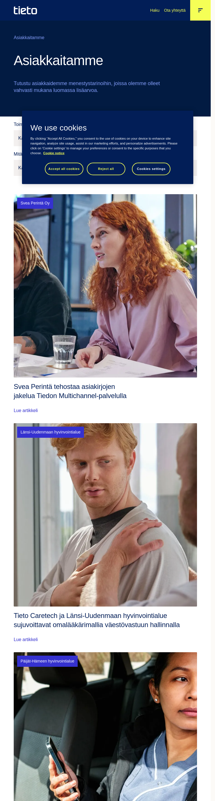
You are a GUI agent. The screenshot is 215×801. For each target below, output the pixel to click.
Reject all (106, 168)
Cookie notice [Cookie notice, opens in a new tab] (54, 153)
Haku (155, 10)
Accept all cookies (64, 168)
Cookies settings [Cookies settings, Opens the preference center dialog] (151, 168)
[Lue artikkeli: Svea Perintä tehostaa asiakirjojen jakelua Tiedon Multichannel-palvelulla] (105, 304)
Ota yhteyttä (175, 10)
